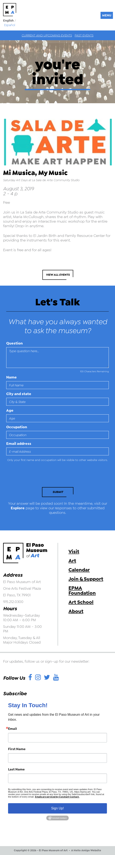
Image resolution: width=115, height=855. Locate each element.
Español (9, 25)
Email (12, 728)
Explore (18, 508)
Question (14, 343)
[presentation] (34, 476)
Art (72, 561)
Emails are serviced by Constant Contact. (57, 797)
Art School (80, 602)
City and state (18, 394)
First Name (16, 749)
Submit (58, 492)
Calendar (79, 570)
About (75, 611)
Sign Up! (57, 808)
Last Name (16, 769)
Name (11, 377)
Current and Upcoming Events (47, 35)
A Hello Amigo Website (86, 850)
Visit (73, 551)
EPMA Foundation (82, 590)
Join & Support (85, 579)
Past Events (84, 35)
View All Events (58, 275)
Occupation (16, 427)
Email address (18, 443)
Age (9, 410)
